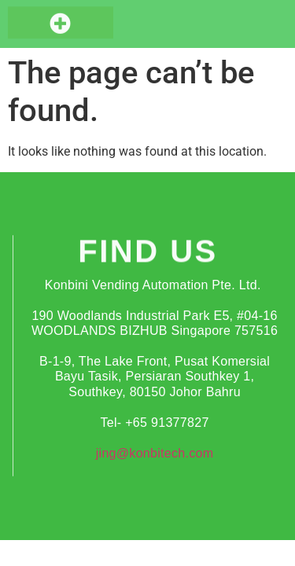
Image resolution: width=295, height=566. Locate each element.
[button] (61, 22)
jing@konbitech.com (155, 453)
